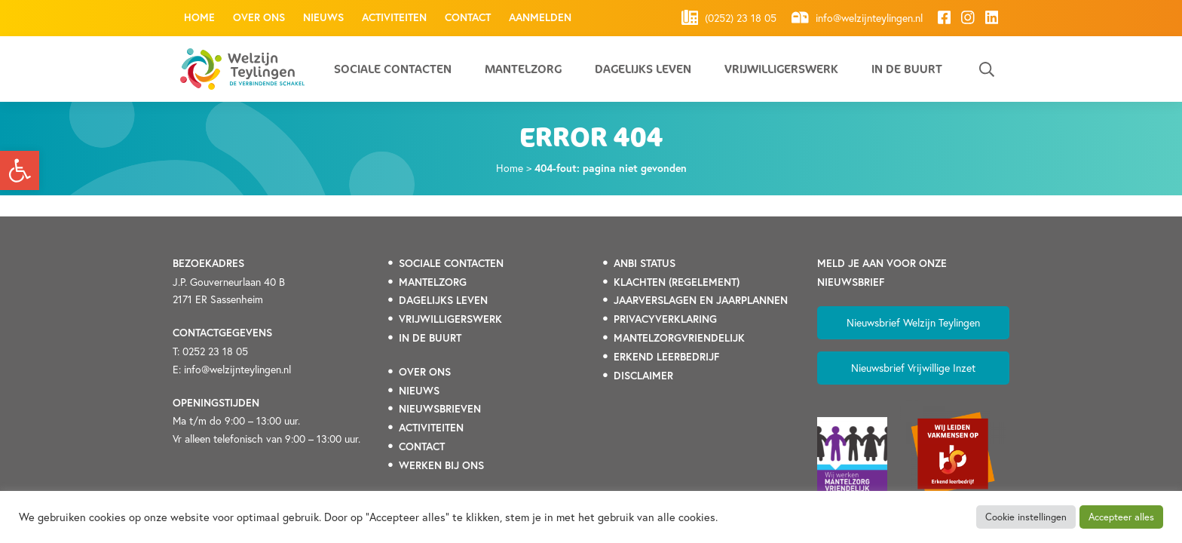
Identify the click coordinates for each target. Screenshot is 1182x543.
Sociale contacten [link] (393, 69)
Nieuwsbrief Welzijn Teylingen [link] (913, 322)
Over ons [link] (259, 17)
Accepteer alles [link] (1121, 517)
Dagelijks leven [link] (643, 69)
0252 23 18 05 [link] (215, 351)
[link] (19, 170)
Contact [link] (468, 17)
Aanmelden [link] (540, 17)
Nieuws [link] (323, 17)
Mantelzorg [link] (523, 69)
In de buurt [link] (906, 69)
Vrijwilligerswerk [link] (781, 69)
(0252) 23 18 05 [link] (729, 17)
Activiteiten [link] (394, 17)
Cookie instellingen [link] (1026, 517)
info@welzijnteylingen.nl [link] (857, 17)
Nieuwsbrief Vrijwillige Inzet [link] (913, 367)
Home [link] (199, 17)
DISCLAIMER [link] (643, 375)
